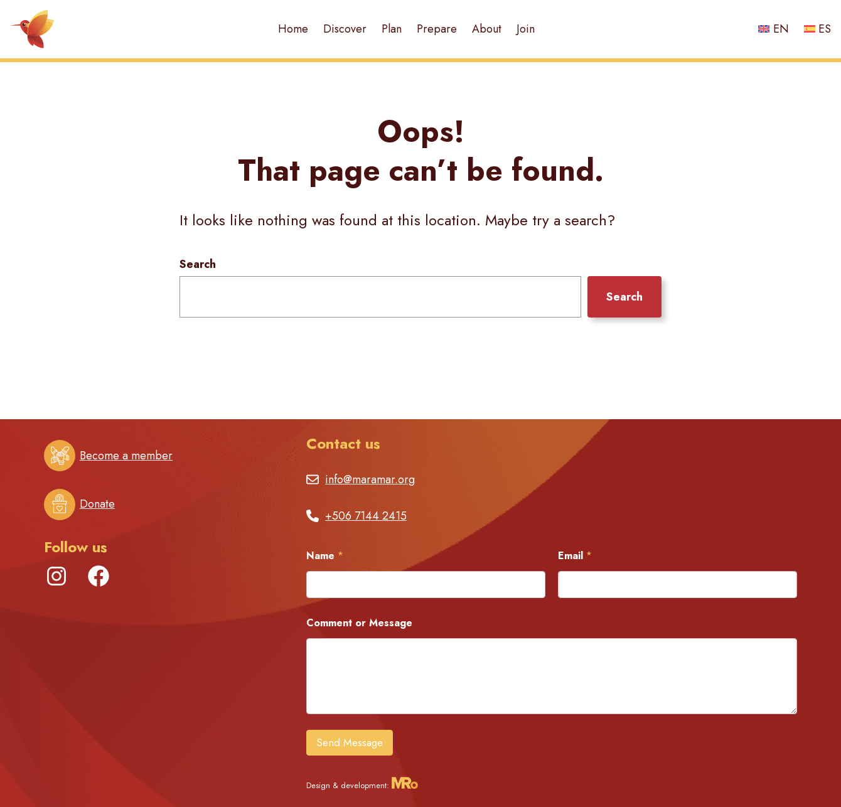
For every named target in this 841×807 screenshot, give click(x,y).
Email (575, 556)
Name (324, 556)
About (486, 29)
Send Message (349, 742)
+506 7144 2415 (366, 516)
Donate (97, 504)
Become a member (126, 455)
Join (526, 29)
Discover (345, 29)
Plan (392, 29)
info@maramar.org (370, 479)
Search (197, 264)
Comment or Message (359, 623)
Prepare (437, 29)
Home (293, 29)
